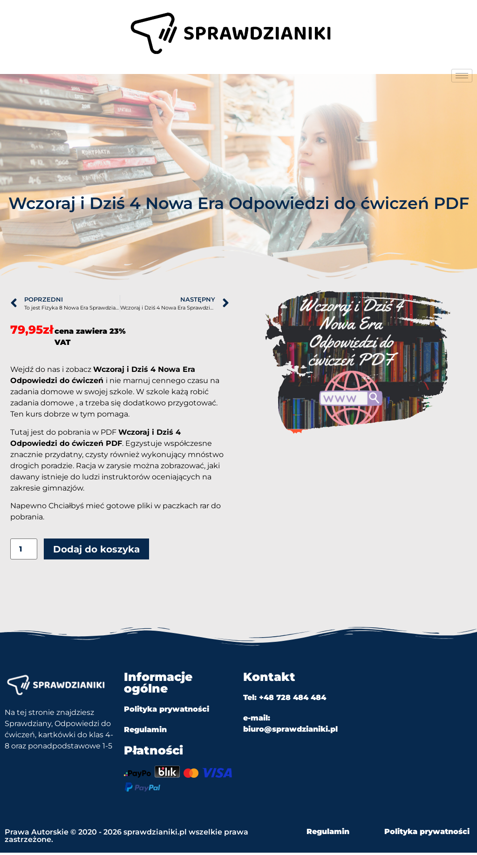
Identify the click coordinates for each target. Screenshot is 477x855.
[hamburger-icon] (461, 75)
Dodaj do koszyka (96, 551)
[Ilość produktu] (23, 551)
